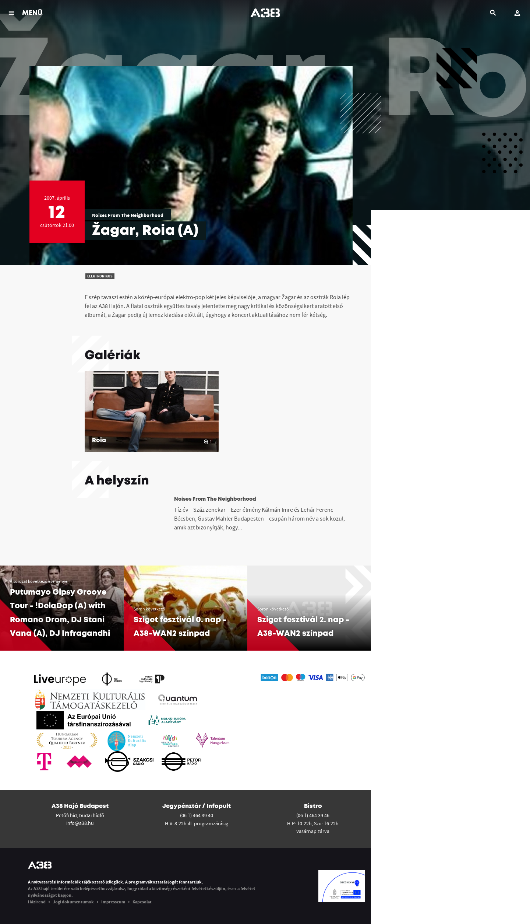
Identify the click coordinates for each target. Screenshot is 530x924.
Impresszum (113, 901)
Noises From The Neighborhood (127, 215)
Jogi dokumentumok (73, 901)
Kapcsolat (142, 901)
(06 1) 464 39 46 (312, 815)
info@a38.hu (80, 823)
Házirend (37, 901)
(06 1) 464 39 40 (196, 815)
